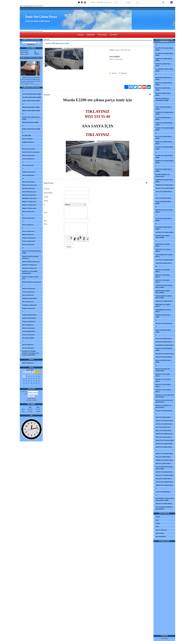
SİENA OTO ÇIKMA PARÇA (163, 430)
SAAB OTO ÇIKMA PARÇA (163, 417)
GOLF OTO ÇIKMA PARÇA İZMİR (163, 202)
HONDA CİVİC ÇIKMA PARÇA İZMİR (31, 118)
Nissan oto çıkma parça (28, 218)
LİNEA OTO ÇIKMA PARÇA (163, 263)
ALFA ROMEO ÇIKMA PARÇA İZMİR (164, 70)
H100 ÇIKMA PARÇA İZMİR (30, 122)
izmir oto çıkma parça (28, 363)
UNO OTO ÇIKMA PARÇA (163, 492)
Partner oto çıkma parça (28, 241)
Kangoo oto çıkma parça (28, 308)
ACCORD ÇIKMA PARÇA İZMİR (31, 97)
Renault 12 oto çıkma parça (29, 264)
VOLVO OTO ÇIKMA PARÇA (163, 503)
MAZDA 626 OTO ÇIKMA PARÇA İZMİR (162, 291)
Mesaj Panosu (102, 35)
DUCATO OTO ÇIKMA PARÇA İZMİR (164, 148)
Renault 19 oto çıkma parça (29, 268)
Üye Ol (93, 2)
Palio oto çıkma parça (28, 234)
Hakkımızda (91, 35)
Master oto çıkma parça (28, 211)
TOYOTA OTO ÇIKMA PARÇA (164, 482)
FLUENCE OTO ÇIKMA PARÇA (164, 188)
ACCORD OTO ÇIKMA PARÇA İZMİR (164, 54)
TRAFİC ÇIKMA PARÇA (29, 318)
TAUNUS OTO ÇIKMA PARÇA (164, 453)
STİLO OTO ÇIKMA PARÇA (163, 437)
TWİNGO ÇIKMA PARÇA (29, 315)
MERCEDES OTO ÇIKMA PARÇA (162, 305)
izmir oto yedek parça (161, 530)
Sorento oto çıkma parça (28, 288)
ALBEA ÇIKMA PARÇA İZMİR (31, 100)
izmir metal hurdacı (160, 536)
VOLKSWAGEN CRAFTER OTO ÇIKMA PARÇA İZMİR (164, 499)
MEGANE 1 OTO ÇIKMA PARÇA (162, 270)
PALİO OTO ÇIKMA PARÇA (163, 338)
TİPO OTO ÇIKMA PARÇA (163, 463)
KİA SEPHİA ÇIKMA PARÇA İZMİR (163, 228)
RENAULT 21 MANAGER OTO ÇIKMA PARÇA (164, 401)
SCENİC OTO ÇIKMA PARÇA (163, 424)
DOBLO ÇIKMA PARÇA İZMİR (31, 129)
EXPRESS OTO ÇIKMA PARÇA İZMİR (164, 161)
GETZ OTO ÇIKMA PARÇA (163, 198)
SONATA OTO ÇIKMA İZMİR (163, 443)
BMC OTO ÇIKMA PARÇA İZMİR (163, 89)
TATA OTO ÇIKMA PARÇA (163, 457)
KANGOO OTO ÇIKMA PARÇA (164, 232)
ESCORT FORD (26, 135)
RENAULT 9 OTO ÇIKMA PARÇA (162, 375)
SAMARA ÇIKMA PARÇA (29, 298)
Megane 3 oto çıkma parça (29, 208)
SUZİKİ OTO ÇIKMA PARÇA (163, 447)
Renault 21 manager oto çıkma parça (30, 277)
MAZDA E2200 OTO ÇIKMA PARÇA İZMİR (163, 297)
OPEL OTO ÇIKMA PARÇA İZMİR (163, 331)
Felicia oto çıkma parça (28, 155)
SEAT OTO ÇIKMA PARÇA (163, 427)
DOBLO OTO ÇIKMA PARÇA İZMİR (163, 142)
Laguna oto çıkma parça (28, 172)
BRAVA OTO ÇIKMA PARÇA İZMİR (163, 78)
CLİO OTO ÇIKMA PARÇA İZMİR (163, 118)
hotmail (157, 516)
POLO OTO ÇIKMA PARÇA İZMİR (163, 361)
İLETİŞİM (113, 35)
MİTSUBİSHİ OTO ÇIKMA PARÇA (163, 310)
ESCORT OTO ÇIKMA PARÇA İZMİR (164, 156)
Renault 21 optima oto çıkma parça (31, 282)
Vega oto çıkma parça (28, 344)
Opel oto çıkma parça (28, 224)
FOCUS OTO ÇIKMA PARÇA (163, 191)
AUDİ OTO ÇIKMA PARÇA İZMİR (163, 64)
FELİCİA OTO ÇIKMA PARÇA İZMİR (164, 180)
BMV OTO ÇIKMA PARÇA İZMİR (163, 94)
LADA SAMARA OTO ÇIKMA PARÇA (163, 255)
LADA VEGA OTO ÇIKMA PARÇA (163, 250)
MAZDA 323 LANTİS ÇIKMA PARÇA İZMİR (163, 286)
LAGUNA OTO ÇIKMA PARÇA (164, 260)
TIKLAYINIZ (98, 134)
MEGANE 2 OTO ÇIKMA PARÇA (162, 276)
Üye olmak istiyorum (31, 400)
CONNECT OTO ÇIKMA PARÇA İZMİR (164, 129)
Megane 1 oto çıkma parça (29, 201)
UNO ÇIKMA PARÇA (28, 338)
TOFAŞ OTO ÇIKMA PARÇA (163, 478)
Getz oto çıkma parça (27, 165)
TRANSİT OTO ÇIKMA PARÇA (164, 475)
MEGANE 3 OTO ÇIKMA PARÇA (162, 281)
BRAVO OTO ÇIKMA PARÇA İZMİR (163, 83)
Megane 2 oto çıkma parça (29, 205)
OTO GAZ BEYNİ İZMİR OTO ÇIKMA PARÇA (164, 508)
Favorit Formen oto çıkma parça (30, 152)
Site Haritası (164, 638)
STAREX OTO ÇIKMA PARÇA (164, 433)
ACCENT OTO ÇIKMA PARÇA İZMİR (164, 49)
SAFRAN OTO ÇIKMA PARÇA (164, 420)
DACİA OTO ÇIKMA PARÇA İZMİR (163, 137)
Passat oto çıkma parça (28, 231)
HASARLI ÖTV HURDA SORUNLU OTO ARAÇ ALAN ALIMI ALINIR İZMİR (30, 353)
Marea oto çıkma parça (28, 181)
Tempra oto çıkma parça (28, 321)
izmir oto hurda (159, 533)
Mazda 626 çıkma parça (28, 188)
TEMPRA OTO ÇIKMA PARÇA (164, 460)
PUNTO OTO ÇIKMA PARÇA (163, 357)
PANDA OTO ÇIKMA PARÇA (163, 342)
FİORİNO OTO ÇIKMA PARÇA (164, 185)
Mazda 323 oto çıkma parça (29, 185)
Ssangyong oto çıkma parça (29, 305)
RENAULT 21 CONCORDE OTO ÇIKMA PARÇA (164, 396)
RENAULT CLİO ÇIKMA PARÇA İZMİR (31, 252)
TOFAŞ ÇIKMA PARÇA (28, 331)
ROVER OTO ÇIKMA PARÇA (163, 410)
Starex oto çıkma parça (28, 292)
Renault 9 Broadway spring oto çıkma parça (30, 257)
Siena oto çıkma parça (28, 295)
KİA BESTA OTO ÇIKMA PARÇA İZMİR (162, 236)
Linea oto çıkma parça (28, 175)
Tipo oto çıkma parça (27, 325)
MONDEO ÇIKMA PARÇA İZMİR (162, 316)
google (157, 520)
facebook (157, 523)
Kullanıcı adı (24, 391)
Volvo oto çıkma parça (28, 348)
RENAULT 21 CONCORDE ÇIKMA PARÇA (29, 272)
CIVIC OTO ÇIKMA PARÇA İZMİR (163, 108)
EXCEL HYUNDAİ (27, 139)
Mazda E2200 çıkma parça (29, 191)
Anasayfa (81, 35)
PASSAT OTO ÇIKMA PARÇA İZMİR (163, 349)
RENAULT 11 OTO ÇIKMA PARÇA (163, 380)
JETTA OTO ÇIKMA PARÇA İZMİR (163, 219)
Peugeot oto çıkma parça (28, 238)
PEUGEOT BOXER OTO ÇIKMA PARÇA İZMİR (162, 99)
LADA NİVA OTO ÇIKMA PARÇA (162, 245)
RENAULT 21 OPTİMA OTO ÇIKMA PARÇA (163, 406)
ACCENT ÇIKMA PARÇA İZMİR (31, 94)
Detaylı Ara (31, 44)
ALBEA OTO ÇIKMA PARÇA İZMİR (163, 59)
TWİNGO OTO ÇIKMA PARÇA (164, 485)
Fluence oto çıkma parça (28, 148)
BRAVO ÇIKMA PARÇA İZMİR (31, 110)
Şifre (26, 393)
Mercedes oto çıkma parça (29, 195)
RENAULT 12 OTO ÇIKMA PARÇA (163, 385)
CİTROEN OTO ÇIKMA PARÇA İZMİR (164, 113)
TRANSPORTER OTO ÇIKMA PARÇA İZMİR (164, 467)
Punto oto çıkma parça (28, 244)
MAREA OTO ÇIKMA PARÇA (163, 301)
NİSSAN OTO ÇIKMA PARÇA (163, 323)
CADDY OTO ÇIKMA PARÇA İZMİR (163, 123)
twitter (157, 526)
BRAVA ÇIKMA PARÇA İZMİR (31, 107)
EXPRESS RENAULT (28, 142)
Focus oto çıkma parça (28, 158)
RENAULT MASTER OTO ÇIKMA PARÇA (162, 370)
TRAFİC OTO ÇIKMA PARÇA (163, 472)
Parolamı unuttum (31, 398)
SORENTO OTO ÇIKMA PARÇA (164, 440)
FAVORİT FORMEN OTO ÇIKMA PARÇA (162, 175)
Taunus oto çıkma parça (28, 328)
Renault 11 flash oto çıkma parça (31, 261)
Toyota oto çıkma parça (28, 334)
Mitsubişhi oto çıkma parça (29, 198)
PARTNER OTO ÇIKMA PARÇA (164, 345)
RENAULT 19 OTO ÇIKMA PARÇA (163, 390)
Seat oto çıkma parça (27, 301)
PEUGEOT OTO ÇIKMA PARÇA (164, 353)
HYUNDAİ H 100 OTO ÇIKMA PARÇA (164, 211)
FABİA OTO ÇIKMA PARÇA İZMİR (163, 170)
